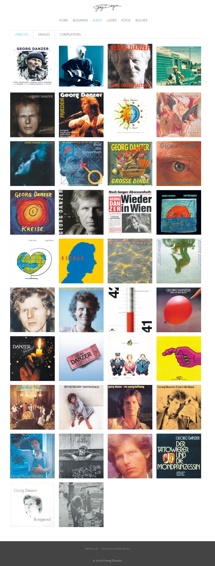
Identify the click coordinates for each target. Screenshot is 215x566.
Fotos (126, 20)
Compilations (70, 34)
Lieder (112, 20)
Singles (44, 34)
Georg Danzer (107, 8)
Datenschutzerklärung (115, 548)
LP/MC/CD (21, 34)
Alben (97, 20)
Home (63, 20)
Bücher (141, 20)
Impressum (91, 548)
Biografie (80, 20)
